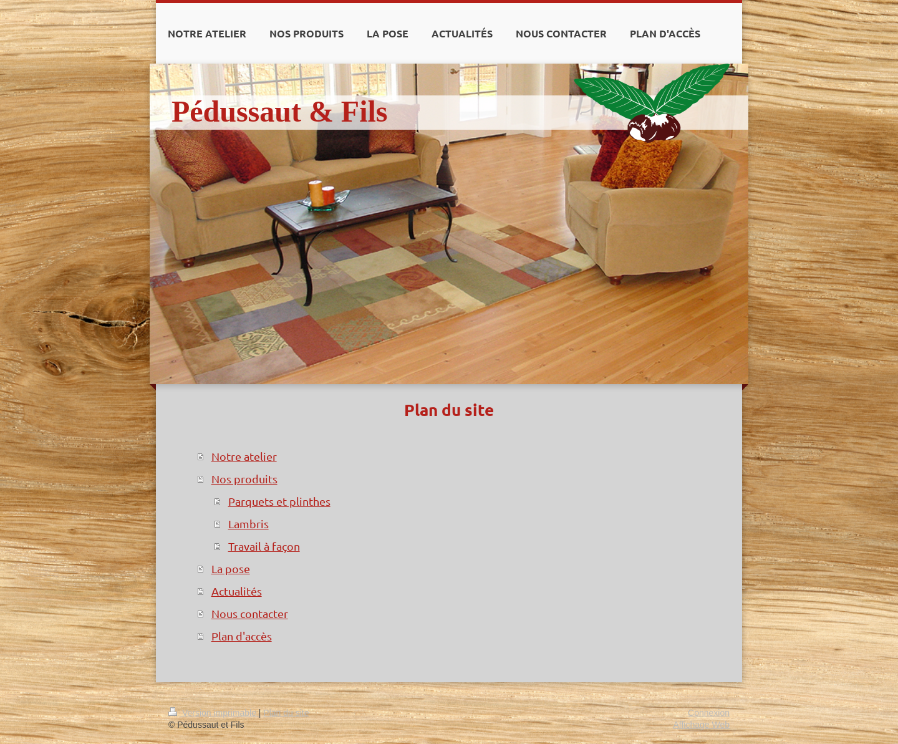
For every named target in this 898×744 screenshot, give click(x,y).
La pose (230, 568)
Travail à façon (264, 546)
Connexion (709, 713)
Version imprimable (213, 713)
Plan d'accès (241, 635)
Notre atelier (244, 456)
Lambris (248, 523)
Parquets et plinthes (279, 501)
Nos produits (244, 478)
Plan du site (286, 713)
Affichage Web (701, 725)
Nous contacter (249, 613)
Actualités (236, 590)
